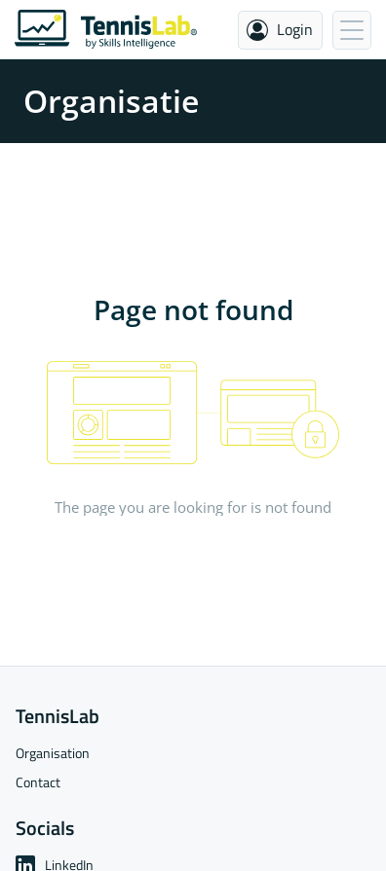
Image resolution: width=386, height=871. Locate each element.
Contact (38, 782)
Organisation (53, 753)
